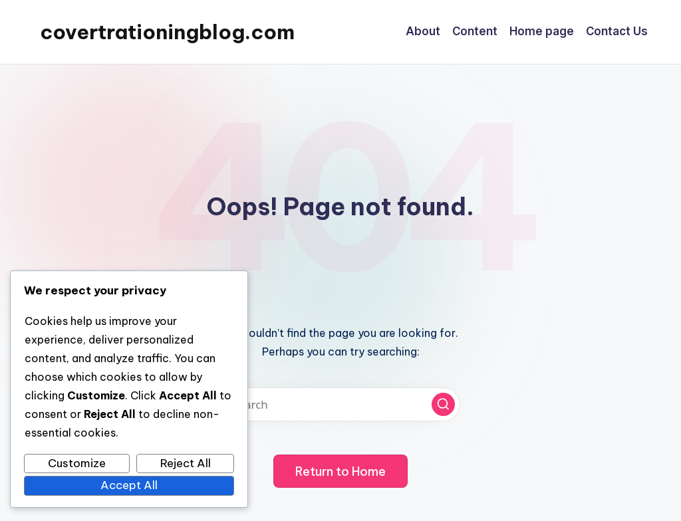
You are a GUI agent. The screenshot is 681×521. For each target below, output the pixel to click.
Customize (77, 463)
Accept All (129, 485)
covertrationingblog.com (167, 32)
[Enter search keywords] (340, 404)
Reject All (185, 463)
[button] (443, 404)
